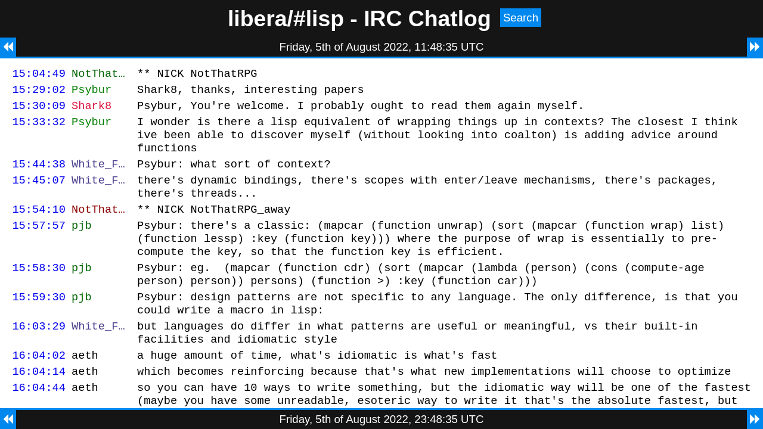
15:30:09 (39, 110)
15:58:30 (39, 292)
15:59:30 (39, 325)
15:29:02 (39, 92)
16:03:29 (39, 357)
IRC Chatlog (427, 18)
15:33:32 (39, 128)
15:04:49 (39, 74)
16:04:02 (39, 390)
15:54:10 (39, 226)
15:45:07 (39, 193)
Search (520, 17)
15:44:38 (39, 176)
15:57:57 (39, 244)
